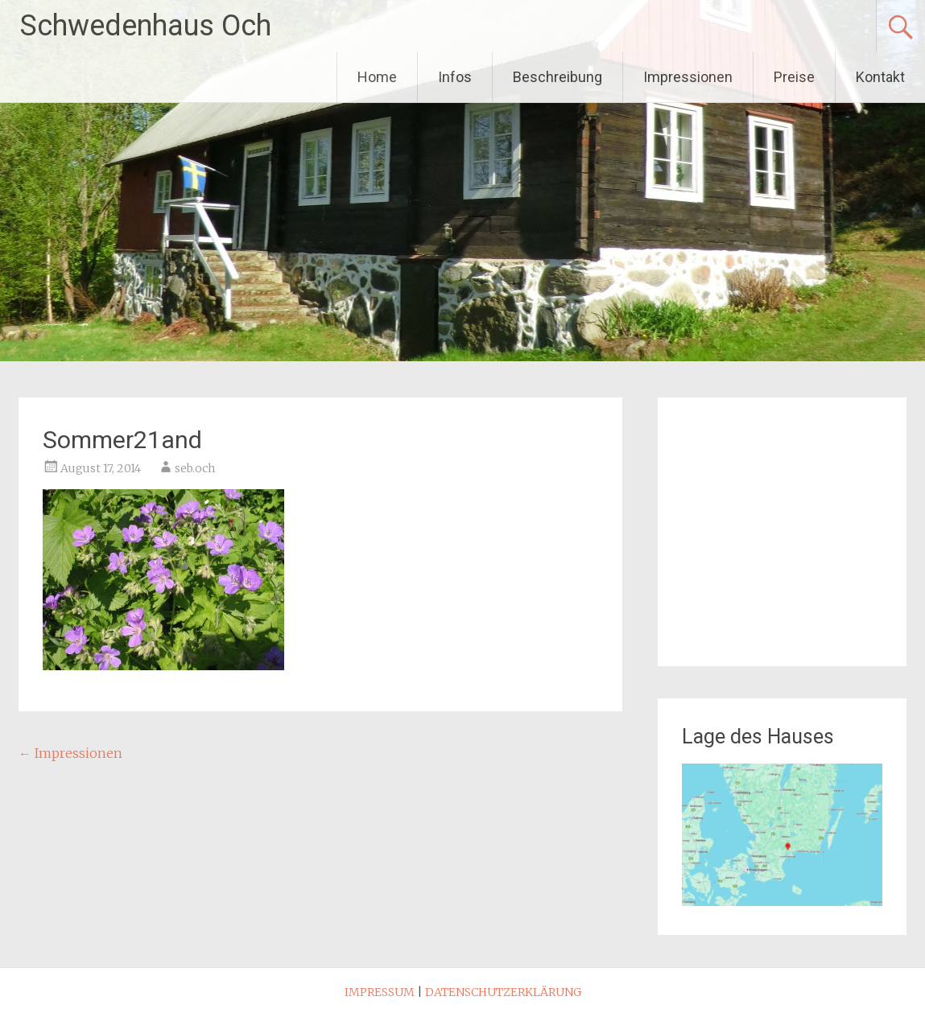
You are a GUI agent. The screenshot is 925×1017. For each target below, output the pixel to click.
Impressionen (688, 76)
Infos (455, 76)
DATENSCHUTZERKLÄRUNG (503, 992)
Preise (794, 76)
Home (377, 76)
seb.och (195, 468)
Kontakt (880, 76)
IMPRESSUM (380, 992)
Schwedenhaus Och (145, 26)
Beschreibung (557, 76)
